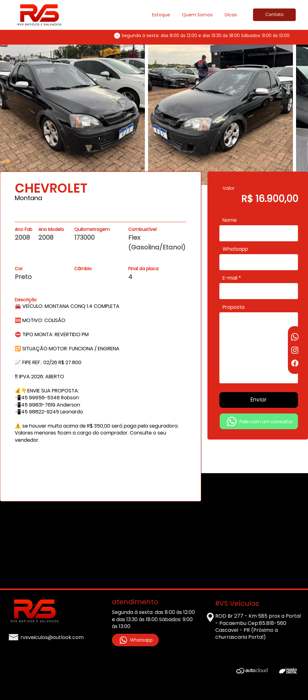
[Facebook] (295, 363)
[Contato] (274, 14)
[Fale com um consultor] (259, 421)
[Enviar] (258, 400)
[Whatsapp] (295, 337)
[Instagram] (295, 350)
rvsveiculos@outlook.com (52, 637)
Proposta (234, 307)
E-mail (230, 278)
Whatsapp (235, 249)
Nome (230, 220)
